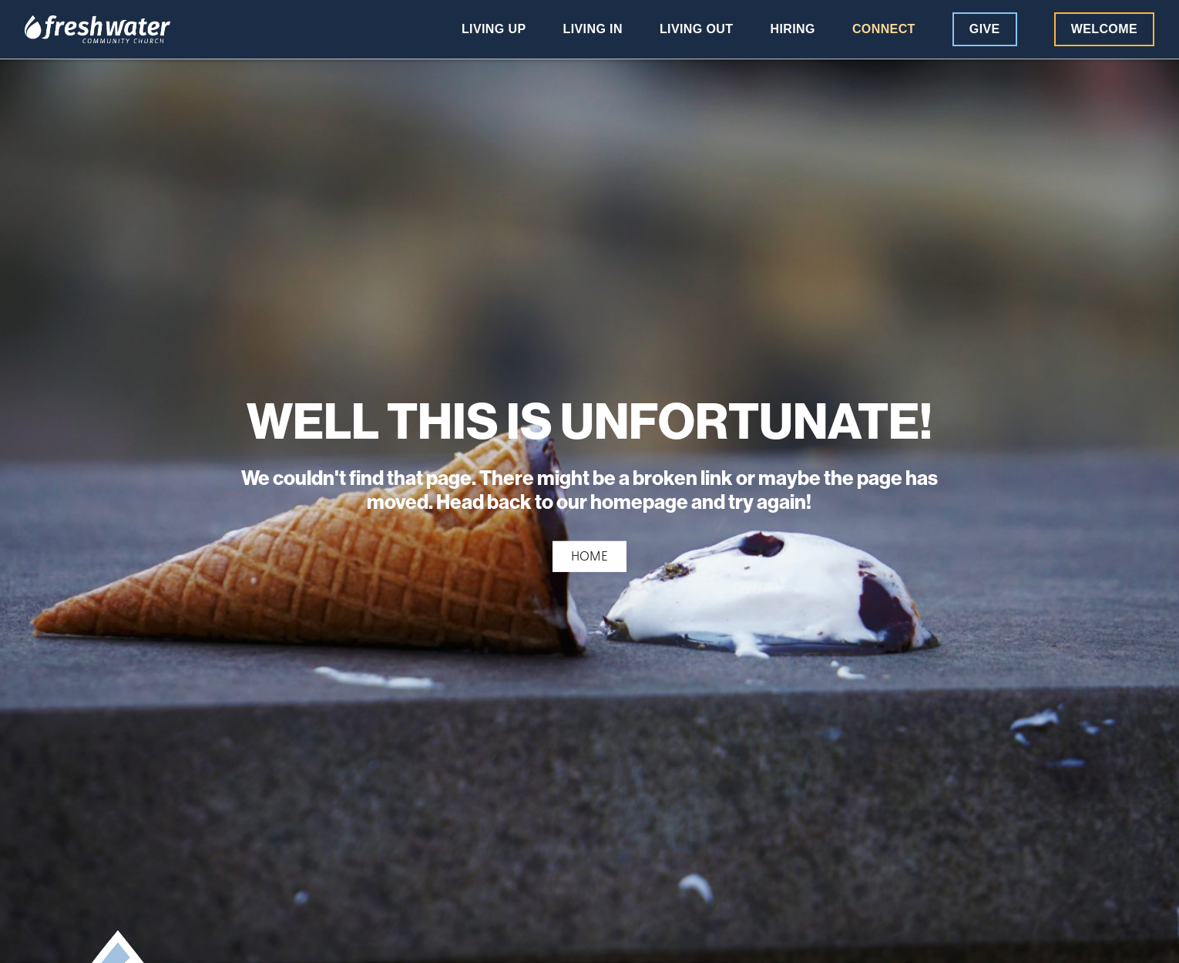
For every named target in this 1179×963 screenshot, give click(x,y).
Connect (883, 29)
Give (984, 28)
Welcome (1104, 28)
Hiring (792, 29)
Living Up (494, 29)
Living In (593, 29)
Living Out (697, 29)
